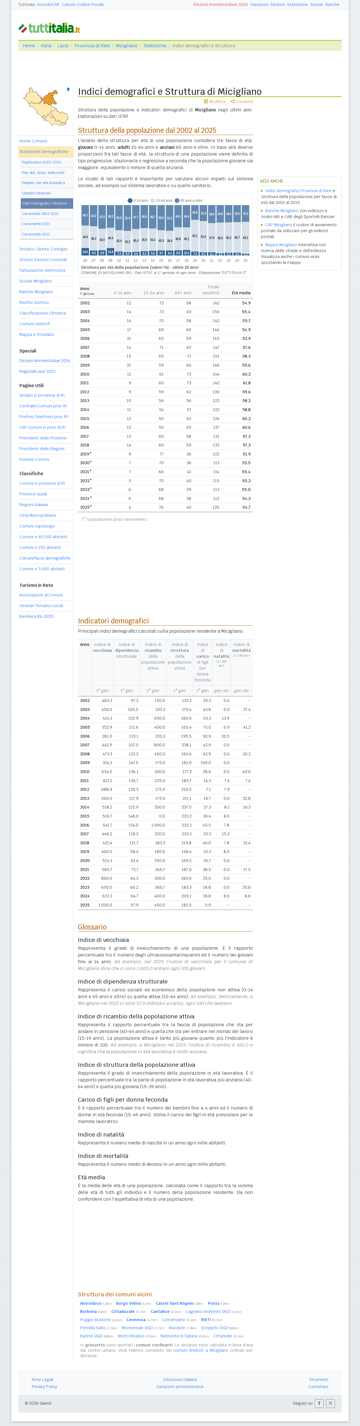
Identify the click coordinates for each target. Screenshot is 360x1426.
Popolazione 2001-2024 (41, 162)
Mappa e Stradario (36, 334)
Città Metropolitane (37, 515)
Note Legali (42, 1379)
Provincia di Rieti (92, 46)
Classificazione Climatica (42, 313)
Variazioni (259, 4)
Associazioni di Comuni (41, 595)
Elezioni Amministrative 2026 (221, 4)
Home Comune (33, 140)
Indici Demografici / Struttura (44, 203)
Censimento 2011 (36, 234)
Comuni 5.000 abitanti (42, 568)
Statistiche (297, 4)
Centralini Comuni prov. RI (43, 405)
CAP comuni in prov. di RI (42, 427)
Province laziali (33, 494)
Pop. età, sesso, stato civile (43, 172)
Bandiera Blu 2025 (36, 616)
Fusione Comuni (34, 459)
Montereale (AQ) (143, 1327)
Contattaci (318, 1386)
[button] (319, 1403)
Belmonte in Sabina (185, 1336)
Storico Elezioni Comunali (43, 259)
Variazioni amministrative (180, 1386)
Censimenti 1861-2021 (40, 213)
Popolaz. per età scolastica (43, 182)
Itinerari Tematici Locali (41, 605)
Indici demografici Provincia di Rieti (298, 190)
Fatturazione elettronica (42, 270)
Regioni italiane (33, 504)
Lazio (63, 46)
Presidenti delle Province (43, 438)
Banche (332, 4)
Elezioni (278, 4)
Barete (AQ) (96, 1336)
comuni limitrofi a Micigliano (201, 1350)
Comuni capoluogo (37, 526)
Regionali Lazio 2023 (37, 371)
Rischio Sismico (34, 302)
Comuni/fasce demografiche (45, 558)
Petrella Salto (98, 1327)
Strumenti (318, 1379)
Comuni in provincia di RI (42, 483)
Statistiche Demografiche (43, 151)
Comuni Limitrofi (34, 323)
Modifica (214, 101)
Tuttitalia (26, 4)
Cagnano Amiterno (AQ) (214, 1311)
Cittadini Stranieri (36, 193)
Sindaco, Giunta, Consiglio (43, 248)
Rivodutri (183, 1327)
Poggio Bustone (101, 1319)
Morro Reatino (137, 1336)
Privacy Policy (44, 1386)
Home (29, 46)
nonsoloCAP (48, 4)
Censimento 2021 (36, 223)
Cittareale (228, 1336)
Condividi (242, 101)
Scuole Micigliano (35, 281)
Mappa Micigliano (281, 244)
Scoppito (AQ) (220, 1327)
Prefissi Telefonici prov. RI (43, 416)
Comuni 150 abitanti (40, 547)
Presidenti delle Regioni (41, 448)
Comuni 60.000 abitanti (43, 536)
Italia (46, 46)
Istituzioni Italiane (180, 1379)
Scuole (316, 4)
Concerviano (179, 1319)
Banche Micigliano (36, 291)
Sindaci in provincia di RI (42, 395)
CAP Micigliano (278, 224)
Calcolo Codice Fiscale (83, 4)
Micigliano (127, 46)
